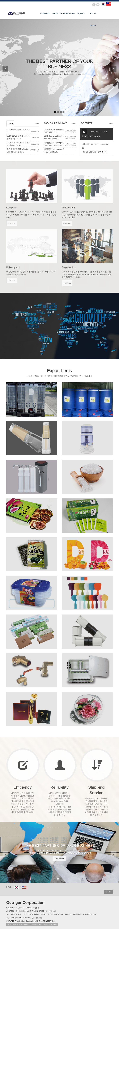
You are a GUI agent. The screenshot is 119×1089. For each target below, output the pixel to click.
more (37, 123)
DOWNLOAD (69, 13)
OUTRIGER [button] (59, 858)
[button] (4, 67)
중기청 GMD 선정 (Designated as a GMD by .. (18, 150)
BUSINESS (57, 13)
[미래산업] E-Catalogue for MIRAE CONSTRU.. (54, 144)
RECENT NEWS (93, 15)
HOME (8, 887)
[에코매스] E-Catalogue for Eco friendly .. (54, 130)
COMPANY (45, 13)
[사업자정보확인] (36, 918)
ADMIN (108, 892)
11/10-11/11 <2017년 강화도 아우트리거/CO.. (18, 143)
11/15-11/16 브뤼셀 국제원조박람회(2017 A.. (18, 137)
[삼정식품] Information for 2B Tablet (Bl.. (54, 150)
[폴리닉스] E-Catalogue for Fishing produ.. (54, 137)
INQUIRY (81, 13)
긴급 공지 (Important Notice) (18, 130)
